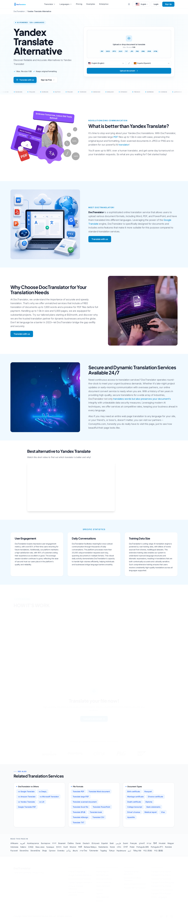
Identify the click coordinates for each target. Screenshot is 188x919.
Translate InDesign (80, 817)
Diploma (148, 802)
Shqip (44, 850)
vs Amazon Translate (26, 796)
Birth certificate (133, 791)
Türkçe (111, 850)
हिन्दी (155, 843)
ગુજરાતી (142, 843)
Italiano (23, 847)
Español (104, 843)
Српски (52, 850)
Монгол (73, 847)
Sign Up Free (48, 80)
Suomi (125, 843)
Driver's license (133, 812)
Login (156, 4)
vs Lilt (41, 802)
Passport (148, 791)
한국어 (58, 847)
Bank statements (153, 807)
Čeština (70, 843)
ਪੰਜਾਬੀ (125, 847)
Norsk (112, 847)
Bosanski (61, 843)
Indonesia (14, 847)
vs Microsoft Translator (49, 796)
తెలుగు (75, 850)
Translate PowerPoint (101, 807)
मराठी (80, 847)
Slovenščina (35, 850)
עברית (149, 843)
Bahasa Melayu (90, 847)
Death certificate (134, 802)
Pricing (79, 4)
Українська (121, 850)
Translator (49, 4)
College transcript (134, 807)
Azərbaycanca (33, 843)
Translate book (96, 812)
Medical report (151, 812)
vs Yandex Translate (26, 802)
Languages (66, 4)
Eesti (112, 843)
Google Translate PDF (27, 807)
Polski (132, 847)
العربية (22, 843)
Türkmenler (93, 850)
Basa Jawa (40, 847)
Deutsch (86, 843)
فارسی (118, 843)
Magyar (171, 843)
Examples (90, 4)
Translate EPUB (79, 812)
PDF (115, 137)
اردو (129, 850)
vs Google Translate (26, 791)
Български (45, 843)
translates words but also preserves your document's (142, 398)
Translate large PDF (81, 796)
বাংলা (54, 843)
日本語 (30, 847)
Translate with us (25, 80)
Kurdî (65, 847)
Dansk (78, 843)
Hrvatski (162, 843)
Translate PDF (78, 791)
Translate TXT (78, 822)
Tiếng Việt (137, 850)
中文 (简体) (147, 850)
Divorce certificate (155, 796)
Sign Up (168, 4)
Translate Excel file (80, 807)
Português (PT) (157, 847)
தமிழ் (68, 850)
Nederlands (103, 847)
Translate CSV (98, 817)
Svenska (60, 850)
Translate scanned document (85, 802)
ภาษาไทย (83, 850)
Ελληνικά (95, 843)
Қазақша (50, 847)
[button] (141, 4)
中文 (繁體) (158, 850)
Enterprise (103, 4)
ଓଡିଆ (119, 847)
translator (124, 144)
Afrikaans (14, 843)
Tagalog (103, 850)
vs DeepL (43, 791)
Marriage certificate (135, 796)
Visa (163, 812)
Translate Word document (99, 791)
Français (133, 843)
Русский (13, 850)
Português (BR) (142, 847)
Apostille (131, 817)
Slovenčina (24, 850)
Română (168, 847)
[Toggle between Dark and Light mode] (129, 4)
